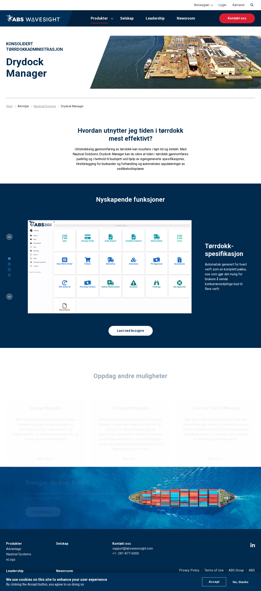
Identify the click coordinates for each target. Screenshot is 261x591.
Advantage (13, 549)
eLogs (10, 559)
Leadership (155, 18)
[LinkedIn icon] (252, 545)
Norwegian (201, 5)
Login (222, 5)
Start (9, 106)
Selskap (127, 18)
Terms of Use (214, 570)
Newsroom (186, 18)
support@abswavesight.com (132, 548)
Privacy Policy (189, 570)
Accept (214, 582)
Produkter (99, 18)
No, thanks (240, 582)
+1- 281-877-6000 (125, 553)
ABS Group (236, 570)
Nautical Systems (45, 106)
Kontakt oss (237, 18)
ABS (252, 570)
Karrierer (238, 5)
